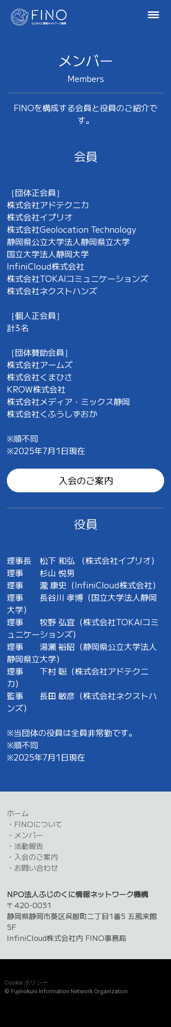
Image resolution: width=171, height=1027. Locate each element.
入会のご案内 (85, 480)
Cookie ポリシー (26, 982)
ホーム (18, 812)
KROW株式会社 (36, 389)
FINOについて (38, 823)
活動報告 (28, 845)
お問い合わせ (36, 867)
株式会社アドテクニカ (48, 204)
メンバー (28, 834)
